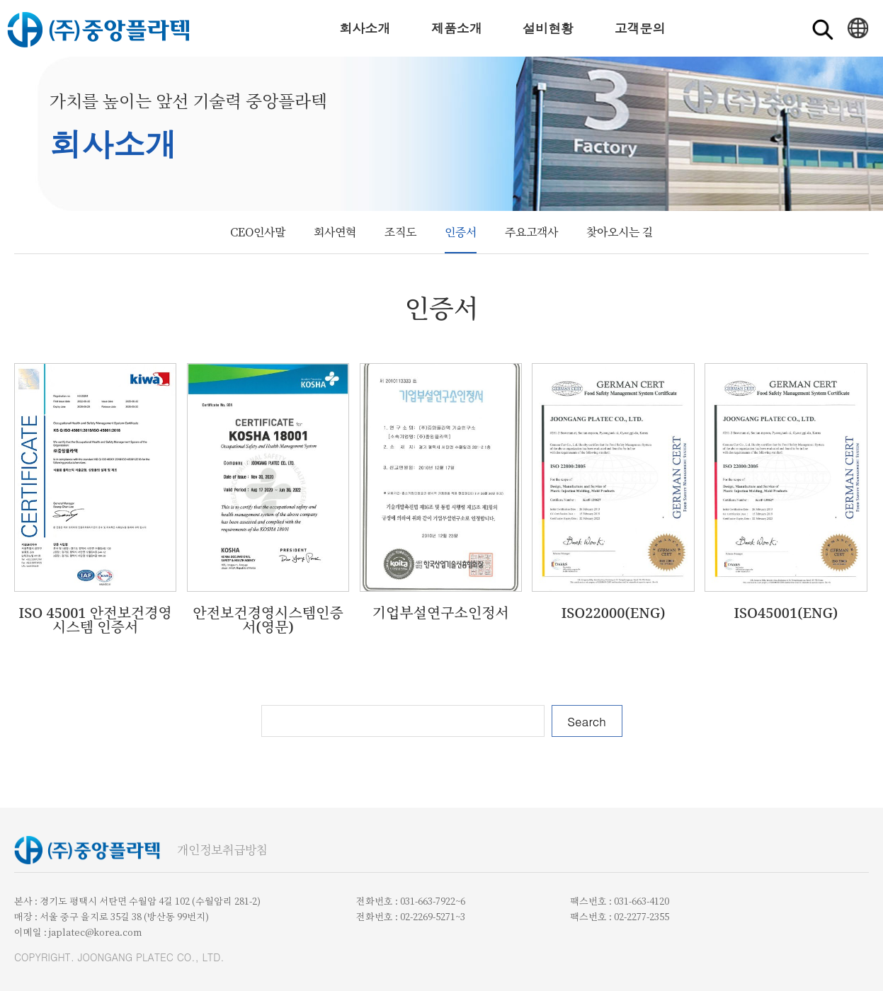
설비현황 (548, 28)
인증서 (461, 232)
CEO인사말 (257, 232)
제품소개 (456, 28)
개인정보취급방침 (222, 850)
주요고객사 (531, 232)
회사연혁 (335, 232)
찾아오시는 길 (619, 232)
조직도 (400, 232)
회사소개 (364, 28)
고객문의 (639, 28)
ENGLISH (858, 28)
